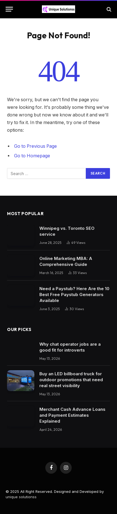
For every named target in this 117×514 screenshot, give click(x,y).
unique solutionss (21, 497)
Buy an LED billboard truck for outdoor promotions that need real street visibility (71, 379)
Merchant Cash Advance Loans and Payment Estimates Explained (72, 415)
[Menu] (9, 9)
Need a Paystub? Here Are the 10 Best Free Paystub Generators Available (74, 294)
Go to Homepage (32, 155)
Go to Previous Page (35, 146)
